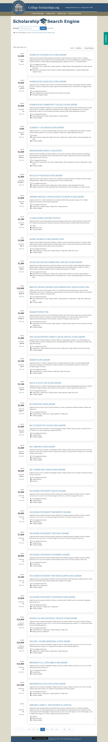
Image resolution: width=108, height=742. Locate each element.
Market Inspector (38, 312)
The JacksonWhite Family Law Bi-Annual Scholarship (57, 337)
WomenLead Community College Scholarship (53, 105)
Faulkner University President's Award (50, 512)
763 (47, 729)
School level (35, 32)
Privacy (78, 739)
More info (21, 64)
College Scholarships (37, 13)
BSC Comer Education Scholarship (47, 470)
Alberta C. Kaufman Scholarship (46, 128)
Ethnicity (41, 32)
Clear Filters (50, 28)
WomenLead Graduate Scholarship (47, 82)
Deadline (78, 48)
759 (29, 729)
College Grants (50, 13)
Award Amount (48, 32)
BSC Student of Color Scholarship (47, 425)
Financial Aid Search (74, 13)
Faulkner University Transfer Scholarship (52, 597)
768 (64, 729)
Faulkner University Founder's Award (49, 555)
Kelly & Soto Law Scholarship (45, 383)
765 (56, 729)
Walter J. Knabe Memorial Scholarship (49, 641)
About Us (52, 739)
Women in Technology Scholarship (47, 55)
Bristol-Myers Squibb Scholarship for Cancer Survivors (59, 287)
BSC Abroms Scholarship (42, 447)
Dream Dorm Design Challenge (45, 151)
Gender (29, 32)
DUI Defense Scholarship (42, 404)
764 (52, 729)
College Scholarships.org (43, 7)
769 (69, 729)
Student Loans (62, 13)
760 (33, 729)
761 (38, 729)
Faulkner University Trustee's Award (49, 533)
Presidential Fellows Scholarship (47, 684)
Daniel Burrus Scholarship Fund (46, 239)
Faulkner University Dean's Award (47, 491)
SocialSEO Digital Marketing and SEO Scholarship (55, 262)
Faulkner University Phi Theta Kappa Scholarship (55, 576)
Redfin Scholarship (39, 360)
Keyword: (15, 28)
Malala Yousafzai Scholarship (45, 176)
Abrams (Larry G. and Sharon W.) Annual (50, 705)
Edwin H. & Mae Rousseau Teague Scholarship (53, 618)
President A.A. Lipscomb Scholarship (48, 663)
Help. (25, 47)
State (53, 32)
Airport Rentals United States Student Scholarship (56, 197)
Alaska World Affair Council (45, 218)
